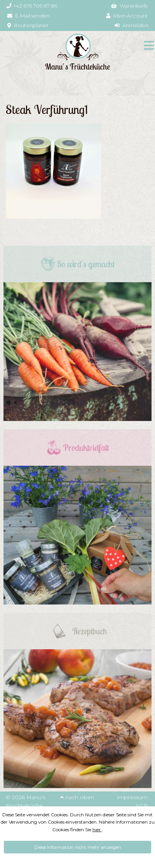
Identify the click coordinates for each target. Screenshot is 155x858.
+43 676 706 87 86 (31, 6)
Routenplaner (27, 25)
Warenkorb (129, 6)
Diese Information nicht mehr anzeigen (77, 847)
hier (97, 829)
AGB (142, 805)
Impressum (132, 797)
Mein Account (127, 16)
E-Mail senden (28, 16)
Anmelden (132, 25)
